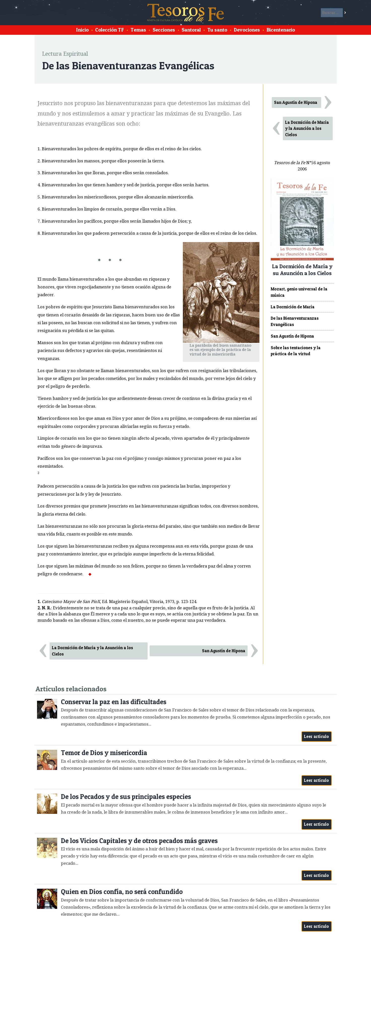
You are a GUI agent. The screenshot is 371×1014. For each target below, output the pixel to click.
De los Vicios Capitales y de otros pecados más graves (139, 841)
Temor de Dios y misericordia (104, 753)
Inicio (82, 30)
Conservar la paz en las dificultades (113, 702)
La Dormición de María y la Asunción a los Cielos (92, 651)
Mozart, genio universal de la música (299, 292)
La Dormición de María (293, 306)
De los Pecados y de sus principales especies (126, 796)
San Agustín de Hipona (223, 650)
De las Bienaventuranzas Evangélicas (295, 321)
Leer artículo (316, 736)
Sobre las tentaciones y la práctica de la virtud (296, 350)
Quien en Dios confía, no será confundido (122, 891)
